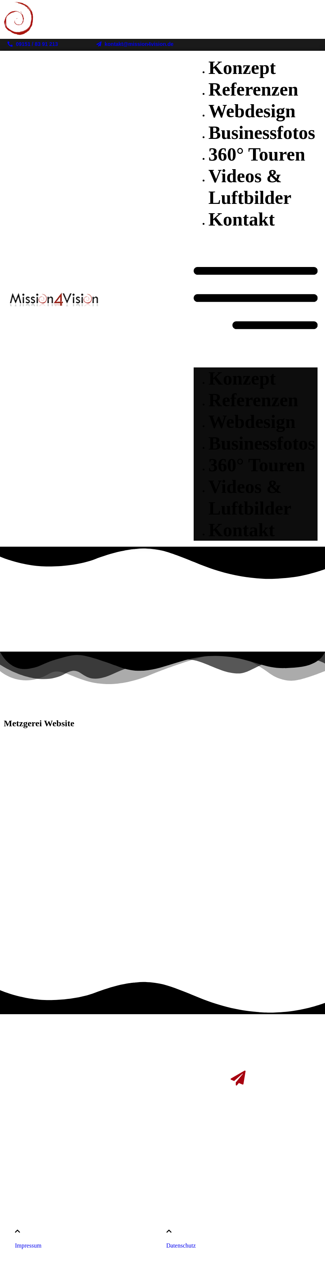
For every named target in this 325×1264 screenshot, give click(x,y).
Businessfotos (262, 132)
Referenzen (254, 89)
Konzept (242, 67)
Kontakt (242, 219)
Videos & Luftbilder (250, 497)
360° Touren (257, 154)
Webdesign (252, 110)
